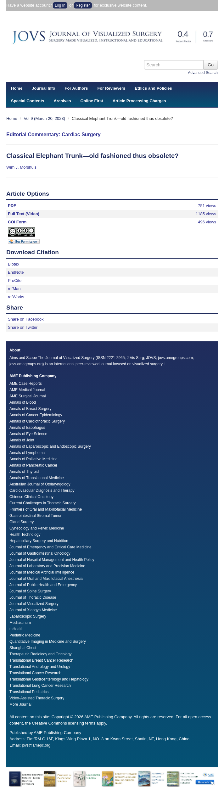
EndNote (16, 272)
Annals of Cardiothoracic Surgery (37, 421)
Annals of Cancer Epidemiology (35, 415)
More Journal (20, 704)
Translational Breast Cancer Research (41, 660)
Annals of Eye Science (28, 434)
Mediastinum (20, 622)
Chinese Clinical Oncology (31, 497)
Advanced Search (203, 72)
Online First (91, 100)
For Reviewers (111, 88)
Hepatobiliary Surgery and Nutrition (38, 541)
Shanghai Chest (22, 648)
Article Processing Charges (139, 100)
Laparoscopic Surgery (27, 616)
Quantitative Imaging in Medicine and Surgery (47, 641)
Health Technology (25, 534)
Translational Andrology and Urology (39, 666)
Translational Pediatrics (28, 692)
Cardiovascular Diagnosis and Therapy (42, 490)
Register (83, 5)
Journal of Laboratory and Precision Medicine (47, 566)
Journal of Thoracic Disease (32, 597)
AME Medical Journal (27, 390)
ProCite (14, 280)
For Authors (76, 88)
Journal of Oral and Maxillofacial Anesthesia (46, 578)
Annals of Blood (22, 402)
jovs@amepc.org (36, 745)
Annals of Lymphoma (27, 453)
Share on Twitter (22, 327)
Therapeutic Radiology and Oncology (40, 654)
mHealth (16, 629)
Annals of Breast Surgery (30, 408)
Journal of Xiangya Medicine (33, 610)
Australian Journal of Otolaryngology (39, 484)
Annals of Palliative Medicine (33, 459)
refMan (14, 288)
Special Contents (27, 100)
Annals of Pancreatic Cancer (33, 465)
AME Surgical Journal (27, 396)
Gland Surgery (21, 522)
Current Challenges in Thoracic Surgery (42, 503)
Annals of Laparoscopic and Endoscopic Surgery (50, 446)
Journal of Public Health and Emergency (43, 585)
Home (16, 88)
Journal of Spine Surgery (30, 591)
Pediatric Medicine (24, 635)
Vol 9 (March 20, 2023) (45, 118)
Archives (62, 100)
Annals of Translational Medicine (36, 478)
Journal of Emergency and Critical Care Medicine (50, 547)
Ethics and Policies (153, 88)
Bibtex (13, 264)
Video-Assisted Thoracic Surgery (36, 698)
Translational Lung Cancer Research (40, 685)
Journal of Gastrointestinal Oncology (39, 553)
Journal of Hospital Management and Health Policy (51, 559)
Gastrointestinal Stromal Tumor (35, 515)
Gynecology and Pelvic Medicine (36, 528)
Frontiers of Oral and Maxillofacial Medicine (45, 509)
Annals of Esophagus (27, 427)
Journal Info (43, 88)
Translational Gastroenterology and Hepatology (48, 679)
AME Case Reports (25, 383)
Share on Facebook (25, 319)
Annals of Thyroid (24, 471)
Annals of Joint (21, 440)
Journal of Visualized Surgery (34, 604)
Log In (60, 5)
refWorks (16, 296)
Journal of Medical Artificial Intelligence (41, 572)
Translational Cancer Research (35, 673)
